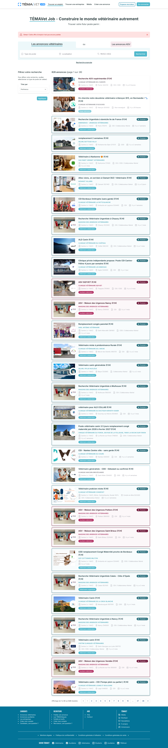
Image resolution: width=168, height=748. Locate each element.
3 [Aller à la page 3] (96, 701)
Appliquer (42, 98)
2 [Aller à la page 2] (91, 701)
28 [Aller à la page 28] (143, 701)
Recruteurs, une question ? (63, 723)
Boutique (123, 718)
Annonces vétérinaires (28, 715)
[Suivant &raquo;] (148, 701)
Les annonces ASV (121, 44)
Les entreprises (25, 719)
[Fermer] (147, 34)
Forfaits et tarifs (59, 719)
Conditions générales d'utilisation (89, 735)
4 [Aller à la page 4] (100, 701)
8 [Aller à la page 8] (118, 701)
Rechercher (140, 54)
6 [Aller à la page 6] (109, 701)
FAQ (88, 715)
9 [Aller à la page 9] (122, 701)
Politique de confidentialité (65, 735)
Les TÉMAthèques (60, 717)
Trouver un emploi (55, 4)
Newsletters (124, 721)
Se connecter (143, 4)
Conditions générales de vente (115, 735)
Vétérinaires (59, 743)
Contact (90, 717)
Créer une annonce (102, 4)
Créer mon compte (26, 721)
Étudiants (98, 743)
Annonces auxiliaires (27, 717)
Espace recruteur (127, 4)
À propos (123, 724)
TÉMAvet (123, 743)
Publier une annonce (61, 715)
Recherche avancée (84, 62)
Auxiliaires (72, 743)
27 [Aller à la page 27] (138, 701)
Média (89, 4)
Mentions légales (46, 735)
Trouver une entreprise (74, 4)
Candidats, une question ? (29, 723)
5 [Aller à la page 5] (105, 701)
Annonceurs (124, 727)
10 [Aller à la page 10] (128, 701)
